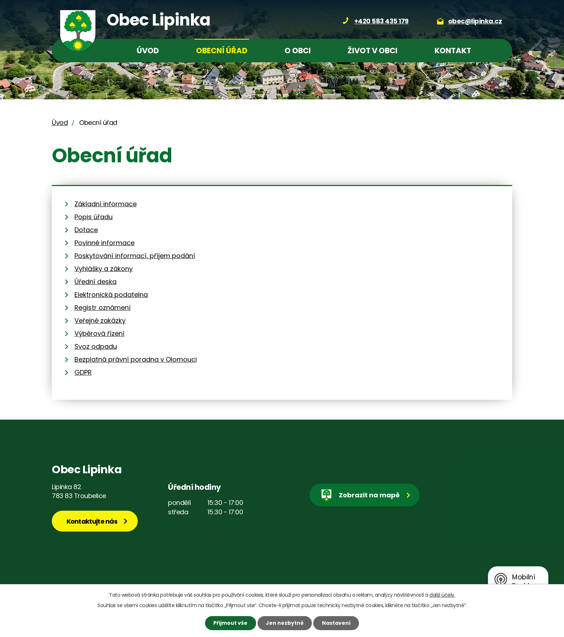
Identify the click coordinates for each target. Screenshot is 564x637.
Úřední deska (95, 281)
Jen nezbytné (285, 623)
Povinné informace (104, 242)
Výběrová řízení (99, 333)
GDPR (83, 372)
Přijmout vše (230, 623)
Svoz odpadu (95, 346)
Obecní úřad (221, 50)
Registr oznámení (102, 307)
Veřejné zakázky (100, 320)
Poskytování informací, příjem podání (134, 255)
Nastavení (336, 623)
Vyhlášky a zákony (103, 268)
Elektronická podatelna (111, 294)
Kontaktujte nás (92, 521)
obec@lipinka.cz (475, 21)
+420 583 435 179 (381, 21)
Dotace (86, 229)
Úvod (148, 50)
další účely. (442, 594)
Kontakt (453, 50)
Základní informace (105, 203)
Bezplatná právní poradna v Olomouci (135, 359)
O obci (298, 50)
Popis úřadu (93, 216)
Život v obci (372, 50)
